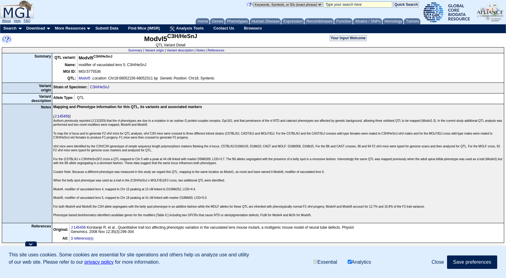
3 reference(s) (82, 238)
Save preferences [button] (472, 262)
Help (17, 21)
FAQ (27, 21)
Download (35, 28)
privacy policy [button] (99, 262)
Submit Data (107, 28)
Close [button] (438, 262)
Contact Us (223, 28)
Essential (325, 262)
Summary (135, 50)
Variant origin (154, 50)
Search (9, 28)
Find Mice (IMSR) (144, 28)
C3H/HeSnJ (99, 87)
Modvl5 (85, 78)
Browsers (253, 28)
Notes (200, 50)
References (216, 50)
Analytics (359, 262)
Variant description (180, 50)
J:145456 (61, 116)
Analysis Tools (187, 28)
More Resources (70, 28)
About (6, 21)
